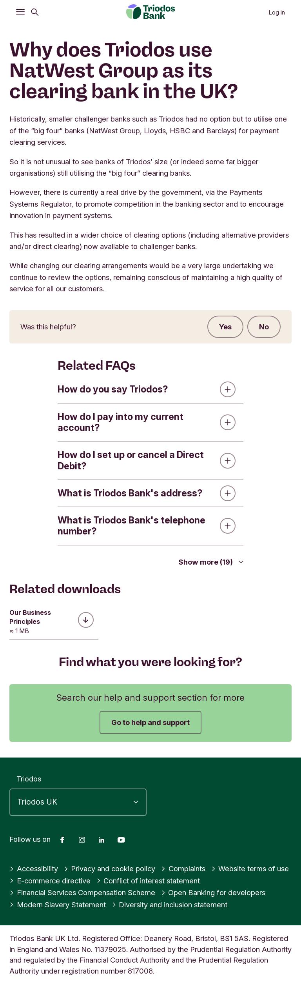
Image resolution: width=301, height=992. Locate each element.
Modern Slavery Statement (57, 904)
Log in (276, 12)
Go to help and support (150, 722)
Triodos (28, 778)
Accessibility (33, 868)
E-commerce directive (50, 880)
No (264, 326)
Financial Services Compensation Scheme (82, 892)
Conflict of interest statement (148, 880)
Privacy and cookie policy (110, 868)
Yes (225, 326)
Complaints (183, 868)
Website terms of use (250, 868)
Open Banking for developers (213, 892)
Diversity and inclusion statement (170, 904)
